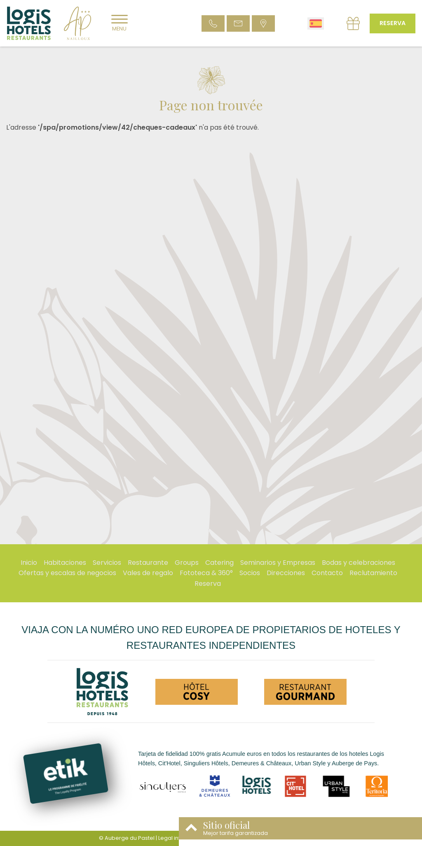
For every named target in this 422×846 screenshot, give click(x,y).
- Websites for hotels (285, 837)
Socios (249, 573)
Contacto (327, 573)
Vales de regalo (148, 573)
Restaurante (148, 562)
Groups (187, 562)
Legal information (181, 837)
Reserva (393, 23)
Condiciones (226, 837)
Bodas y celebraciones (358, 562)
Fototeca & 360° (206, 573)
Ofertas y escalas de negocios (67, 573)
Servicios (107, 562)
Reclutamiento (373, 573)
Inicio (29, 562)
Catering (219, 562)
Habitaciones (65, 562)
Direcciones (286, 573)
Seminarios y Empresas (277, 562)
